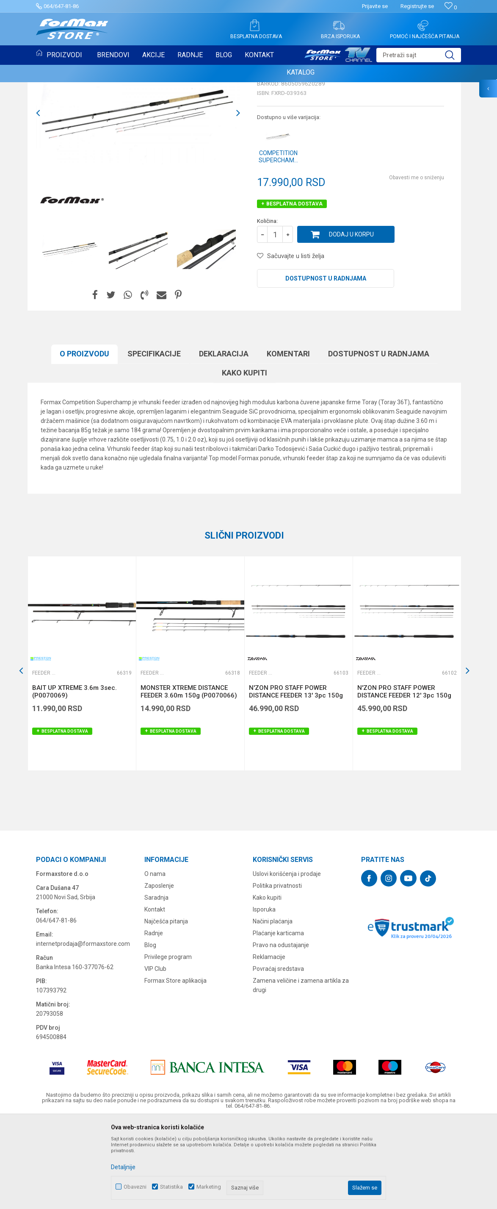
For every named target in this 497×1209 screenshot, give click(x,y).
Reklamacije (269, 1043)
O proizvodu (84, 440)
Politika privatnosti (277, 972)
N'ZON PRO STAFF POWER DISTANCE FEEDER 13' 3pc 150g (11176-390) (296, 782)
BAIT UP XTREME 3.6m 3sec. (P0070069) (74, 778)
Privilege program (168, 1043)
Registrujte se (417, 6)
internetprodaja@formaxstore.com (83, 1030)
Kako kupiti (244, 459)
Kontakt (154, 996)
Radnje (153, 1020)
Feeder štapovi (280, 151)
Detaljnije (123, 1167)
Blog (150, 1031)
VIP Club (155, 1055)
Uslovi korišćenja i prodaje (287, 960)
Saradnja (156, 984)
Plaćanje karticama (278, 1020)
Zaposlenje (159, 972)
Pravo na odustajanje (281, 1031)
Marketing (208, 1187)
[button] (418, 55)
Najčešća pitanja (166, 1008)
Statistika (171, 1187)
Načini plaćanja (273, 1008)
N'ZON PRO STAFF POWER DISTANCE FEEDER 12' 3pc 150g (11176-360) (404, 782)
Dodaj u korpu (351, 321)
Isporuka (264, 996)
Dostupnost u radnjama (325, 365)
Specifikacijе (154, 440)
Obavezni (135, 1187)
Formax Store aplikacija (175, 1067)
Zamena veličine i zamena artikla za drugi (301, 1072)
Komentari (288, 440)
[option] (138, 200)
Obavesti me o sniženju (416, 264)
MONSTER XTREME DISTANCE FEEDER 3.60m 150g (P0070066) (189, 778)
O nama (155, 960)
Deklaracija (223, 440)
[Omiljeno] (451, 7)
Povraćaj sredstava (278, 1055)
